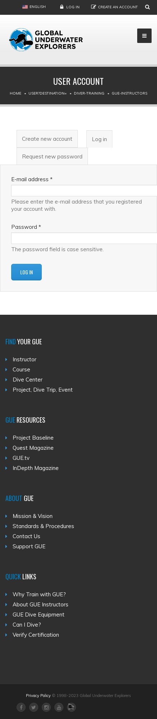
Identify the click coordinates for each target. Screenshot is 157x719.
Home (15, 93)
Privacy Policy (38, 695)
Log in (73, 7)
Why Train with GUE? (39, 594)
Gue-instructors (129, 93)
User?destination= (47, 93)
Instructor (24, 359)
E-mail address (32, 179)
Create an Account (118, 7)
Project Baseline (33, 437)
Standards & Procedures (43, 526)
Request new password (52, 156)
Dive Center (27, 379)
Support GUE (29, 546)
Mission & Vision (33, 516)
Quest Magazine (33, 447)
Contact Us (26, 536)
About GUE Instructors (40, 604)
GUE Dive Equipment (38, 614)
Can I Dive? (27, 624)
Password (26, 226)
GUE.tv (21, 457)
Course (21, 369)
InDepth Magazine (36, 468)
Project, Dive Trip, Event (43, 389)
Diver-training (89, 93)
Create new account (47, 138)
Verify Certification (36, 634)
